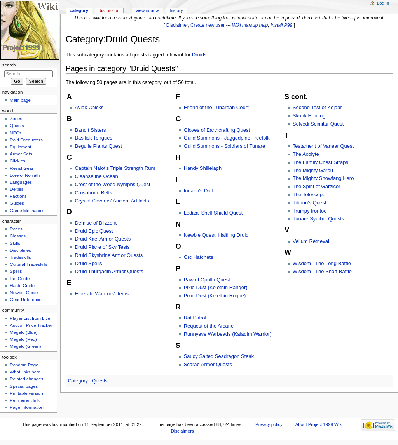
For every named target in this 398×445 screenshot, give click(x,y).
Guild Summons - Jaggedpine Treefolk (227, 138)
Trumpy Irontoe (310, 211)
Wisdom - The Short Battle (322, 271)
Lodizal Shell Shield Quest (213, 213)
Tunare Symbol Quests (318, 219)
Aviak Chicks (89, 107)
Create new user (207, 25)
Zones (16, 118)
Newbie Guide (24, 292)
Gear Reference (26, 299)
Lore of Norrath (25, 175)
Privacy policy (269, 424)
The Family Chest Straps (320, 162)
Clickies (17, 161)
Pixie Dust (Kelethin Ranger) (216, 287)
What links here (25, 372)
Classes (18, 236)
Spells (16, 271)
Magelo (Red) (23, 339)
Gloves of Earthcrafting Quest (217, 130)
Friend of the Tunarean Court (216, 107)
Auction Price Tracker (31, 325)
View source (147, 10)
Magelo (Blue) (23, 332)
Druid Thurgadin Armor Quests (109, 271)
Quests (99, 381)
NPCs (15, 133)
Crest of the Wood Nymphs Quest (112, 184)
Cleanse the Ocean (96, 176)
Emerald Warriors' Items (102, 294)
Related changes (26, 379)
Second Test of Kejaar (317, 107)
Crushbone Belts (93, 192)
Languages (21, 182)
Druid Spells (88, 263)
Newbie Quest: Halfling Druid (216, 235)
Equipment (20, 147)
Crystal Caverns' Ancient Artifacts (112, 201)
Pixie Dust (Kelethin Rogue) (215, 295)
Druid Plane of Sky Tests (102, 247)
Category (78, 381)
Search (9, 65)
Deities (16, 189)
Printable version (26, 393)
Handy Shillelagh (203, 168)
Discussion (109, 10)
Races (16, 229)
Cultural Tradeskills (28, 264)
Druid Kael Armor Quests (103, 239)
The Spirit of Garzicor (316, 186)
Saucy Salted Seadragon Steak (219, 356)
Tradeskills (20, 257)
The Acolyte (306, 154)
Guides (17, 203)
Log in (383, 3)
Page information (27, 407)
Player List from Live (30, 318)
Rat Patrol (195, 318)
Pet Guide (20, 278)
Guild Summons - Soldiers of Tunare (224, 146)
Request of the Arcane (209, 326)
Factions (18, 196)
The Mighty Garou (313, 170)
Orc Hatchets (198, 257)
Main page (20, 100)
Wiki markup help (250, 25)
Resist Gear (21, 168)
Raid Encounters (26, 140)
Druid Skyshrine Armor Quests (109, 255)
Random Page (24, 365)
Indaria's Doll (198, 191)
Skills (15, 243)
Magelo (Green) (25, 346)
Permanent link (24, 400)
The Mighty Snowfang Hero (323, 178)
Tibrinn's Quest (309, 203)
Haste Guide (22, 285)
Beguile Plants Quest (98, 146)
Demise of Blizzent (96, 223)
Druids (199, 55)
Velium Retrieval (311, 241)
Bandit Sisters (90, 130)
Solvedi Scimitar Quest (318, 124)
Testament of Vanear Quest (323, 146)
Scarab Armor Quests (208, 364)
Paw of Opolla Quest (207, 280)
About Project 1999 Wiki (319, 424)
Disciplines (20, 250)
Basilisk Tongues (93, 138)
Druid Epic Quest (94, 231)
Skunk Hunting (309, 116)
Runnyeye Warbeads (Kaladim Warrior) (228, 334)
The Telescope (309, 194)
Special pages (24, 386)
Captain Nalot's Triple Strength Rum (115, 168)
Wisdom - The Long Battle (322, 263)
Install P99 (281, 25)
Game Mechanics (27, 210)
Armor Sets (21, 154)
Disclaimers (182, 431)
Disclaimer (177, 25)
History (176, 10)
